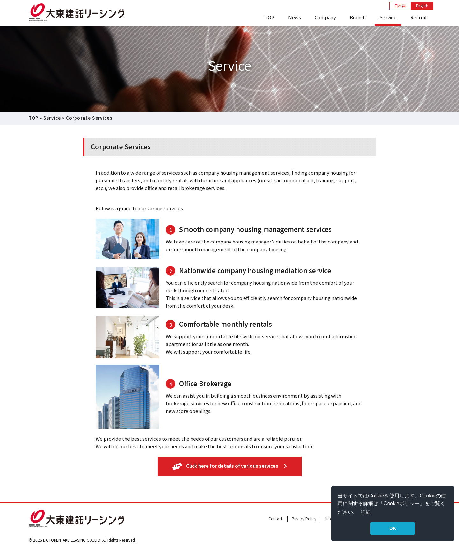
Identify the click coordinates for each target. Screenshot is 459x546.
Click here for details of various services (229, 466)
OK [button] (392, 528)
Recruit (418, 17)
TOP (269, 17)
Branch (358, 17)
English (422, 5)
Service (388, 17)
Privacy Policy (304, 518)
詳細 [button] (366, 512)
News (294, 17)
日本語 (400, 5)
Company (325, 17)
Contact (275, 518)
